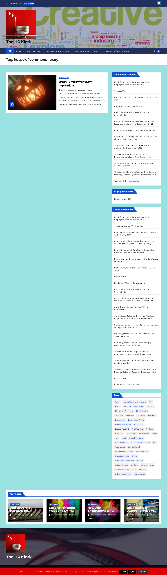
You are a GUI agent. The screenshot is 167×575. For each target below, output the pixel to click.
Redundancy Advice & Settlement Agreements (135, 130)
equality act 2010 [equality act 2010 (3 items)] (122, 429)
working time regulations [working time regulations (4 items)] (125, 469)
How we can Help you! (57, 51)
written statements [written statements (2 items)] (123, 474)
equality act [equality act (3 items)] (139, 424)
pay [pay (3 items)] (154, 442)
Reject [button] (132, 572)
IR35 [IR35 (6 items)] (117, 438)
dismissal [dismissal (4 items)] (119, 415)
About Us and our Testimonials (128, 226)
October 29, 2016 (69, 90)
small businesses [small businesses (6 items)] (122, 456)
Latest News (64, 77)
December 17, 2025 (20, 515)
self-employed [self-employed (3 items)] (134, 447)
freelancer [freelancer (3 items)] (119, 433)
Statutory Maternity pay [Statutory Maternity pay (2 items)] (124, 460)
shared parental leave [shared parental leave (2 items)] (124, 451)
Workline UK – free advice (126, 181)
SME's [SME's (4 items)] (134, 456)
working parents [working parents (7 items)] (147, 465)
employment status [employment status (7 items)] (123, 424)
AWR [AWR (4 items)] (151, 402)
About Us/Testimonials (118, 51)
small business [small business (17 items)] (142, 451)
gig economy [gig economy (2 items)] (144, 433)
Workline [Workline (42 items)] (142, 469)
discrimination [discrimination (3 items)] (142, 411)
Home (19, 51)
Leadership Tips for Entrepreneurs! (130, 283)
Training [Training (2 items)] (140, 460)
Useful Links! (120, 378)
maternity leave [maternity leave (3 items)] (121, 442)
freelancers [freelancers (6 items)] (131, 433)
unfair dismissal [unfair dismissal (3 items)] (121, 465)
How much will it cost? (88, 51)
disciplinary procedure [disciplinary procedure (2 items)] (124, 411)
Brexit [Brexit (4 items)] (117, 406)
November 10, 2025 (98, 515)
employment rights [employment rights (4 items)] (136, 420)
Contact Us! (34, 51)
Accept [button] (123, 572)
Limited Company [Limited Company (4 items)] (136, 438)
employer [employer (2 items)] (152, 415)
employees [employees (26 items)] (140, 415)
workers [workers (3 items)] (134, 465)
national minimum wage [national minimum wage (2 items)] (140, 442)
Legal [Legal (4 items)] (123, 438)
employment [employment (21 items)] (120, 420)
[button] (154, 51)
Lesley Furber (85, 90)
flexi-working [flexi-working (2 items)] (137, 429)
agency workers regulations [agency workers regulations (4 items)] (134, 402)
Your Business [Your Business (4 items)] (139, 474)
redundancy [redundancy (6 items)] (120, 447)
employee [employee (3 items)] (130, 415)
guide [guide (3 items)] (154, 433)
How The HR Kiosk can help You (129, 106)
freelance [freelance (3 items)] (150, 429)
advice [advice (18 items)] (117, 402)
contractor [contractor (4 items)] (127, 406)
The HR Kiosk (19, 41)
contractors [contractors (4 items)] (139, 406)
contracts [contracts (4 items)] (151, 406)
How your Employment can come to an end (99, 510)
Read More (142, 572)
